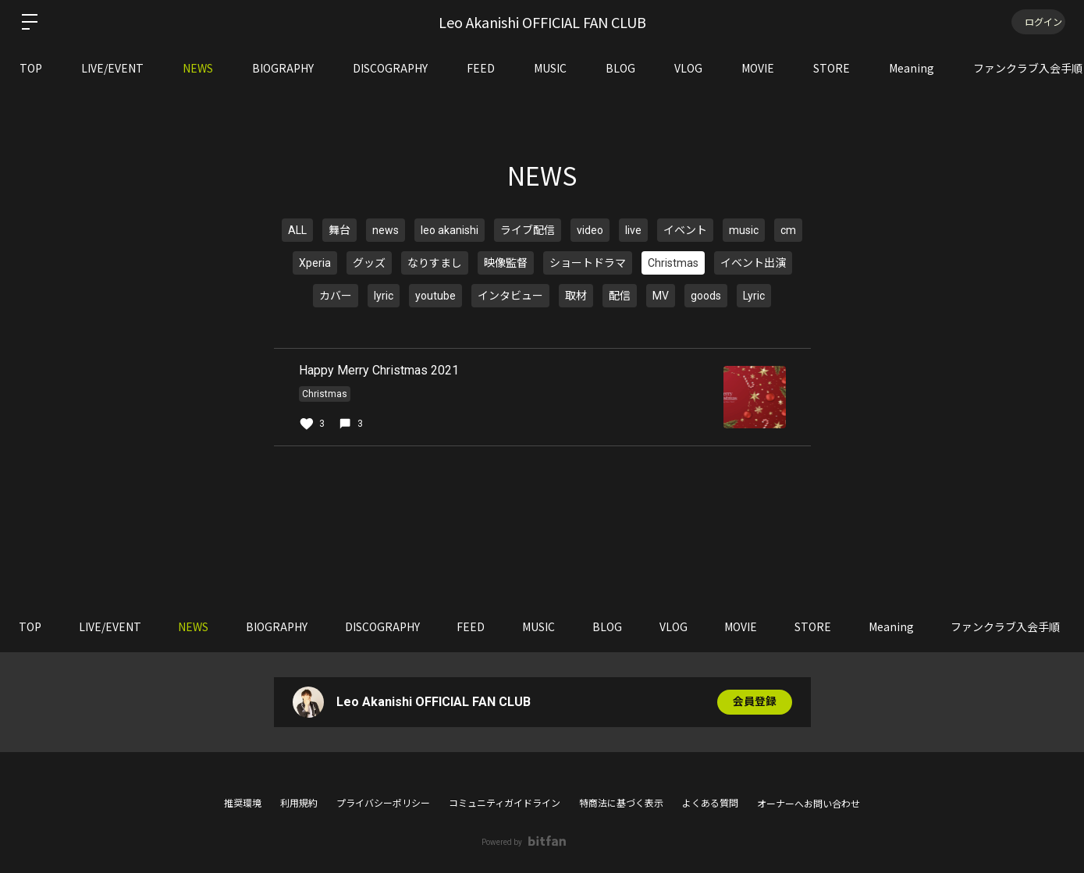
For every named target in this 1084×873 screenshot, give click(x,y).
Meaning (911, 68)
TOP (31, 68)
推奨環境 (242, 803)
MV (660, 295)
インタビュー (510, 295)
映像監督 (506, 263)
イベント (685, 230)
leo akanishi (449, 230)
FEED (481, 68)
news (385, 230)
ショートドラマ (587, 263)
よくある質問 (710, 803)
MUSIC (550, 68)
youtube (435, 295)
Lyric (754, 295)
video (590, 230)
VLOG (688, 68)
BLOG (620, 68)
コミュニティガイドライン (504, 803)
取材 (576, 295)
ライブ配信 (527, 230)
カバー (335, 295)
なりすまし (434, 263)
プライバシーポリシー (383, 803)
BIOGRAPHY (283, 68)
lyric (383, 295)
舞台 (339, 230)
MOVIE (757, 68)
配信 (620, 295)
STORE (831, 68)
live (633, 230)
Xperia (315, 263)
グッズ (369, 263)
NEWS (198, 68)
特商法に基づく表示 (621, 803)
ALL (297, 230)
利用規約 (299, 803)
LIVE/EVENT (112, 68)
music (744, 230)
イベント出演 (753, 263)
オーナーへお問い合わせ (808, 804)
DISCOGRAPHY (390, 68)
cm (788, 230)
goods (706, 295)
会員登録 (755, 702)
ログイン (1037, 21)
